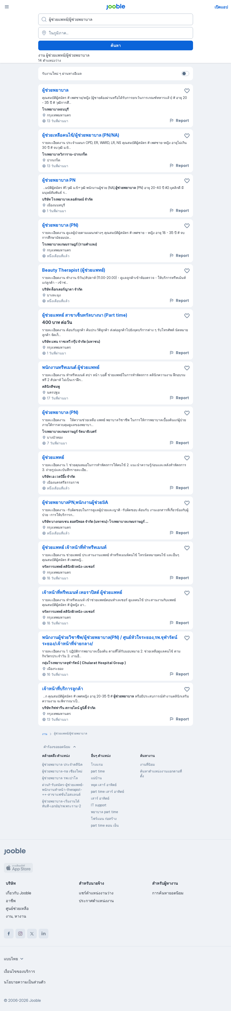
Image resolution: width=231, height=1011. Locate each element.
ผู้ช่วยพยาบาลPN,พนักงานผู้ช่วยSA (75, 502)
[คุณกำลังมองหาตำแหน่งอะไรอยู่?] (115, 19)
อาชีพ (11, 900)
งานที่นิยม (147, 764)
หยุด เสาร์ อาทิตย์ (104, 785)
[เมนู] (7, 7)
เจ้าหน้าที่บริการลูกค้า (62, 688)
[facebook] (9, 933)
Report (179, 120)
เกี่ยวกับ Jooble (18, 893)
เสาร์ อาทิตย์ (100, 798)
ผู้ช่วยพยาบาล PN (58, 180)
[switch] (185, 73)
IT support (98, 805)
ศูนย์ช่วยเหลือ (17, 908)
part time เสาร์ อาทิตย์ (107, 791)
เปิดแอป (221, 7)
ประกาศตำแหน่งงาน (96, 900)
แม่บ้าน (96, 778)
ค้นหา (116, 45)
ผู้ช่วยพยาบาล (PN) (60, 225)
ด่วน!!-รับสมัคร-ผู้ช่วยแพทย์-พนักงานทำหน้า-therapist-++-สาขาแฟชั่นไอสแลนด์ (63, 789)
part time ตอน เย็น (105, 825)
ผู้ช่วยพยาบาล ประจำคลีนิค (62, 764)
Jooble (35, 1000)
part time (98, 771)
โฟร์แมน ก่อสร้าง (104, 818)
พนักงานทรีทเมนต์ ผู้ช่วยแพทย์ (70, 367)
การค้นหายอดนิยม (168, 893)
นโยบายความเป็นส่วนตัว (24, 982)
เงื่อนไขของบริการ (19, 971)
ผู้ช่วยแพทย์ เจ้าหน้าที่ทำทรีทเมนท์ (74, 547)
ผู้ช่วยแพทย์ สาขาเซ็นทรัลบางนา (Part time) (84, 315)
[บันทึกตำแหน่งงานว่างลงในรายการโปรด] (187, 91)
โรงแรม (97, 764)
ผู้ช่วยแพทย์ (53, 457)
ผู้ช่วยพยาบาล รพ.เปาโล (60, 778)
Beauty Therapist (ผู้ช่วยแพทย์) (73, 270)
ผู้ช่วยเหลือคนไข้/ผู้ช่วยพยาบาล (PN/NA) (80, 135)
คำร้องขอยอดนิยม (60, 746)
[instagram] (20, 933)
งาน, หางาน (16, 916)
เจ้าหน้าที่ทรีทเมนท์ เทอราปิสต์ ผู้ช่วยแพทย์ (82, 592)
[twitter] (32, 933)
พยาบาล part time (104, 812)
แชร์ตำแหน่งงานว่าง (96, 893)
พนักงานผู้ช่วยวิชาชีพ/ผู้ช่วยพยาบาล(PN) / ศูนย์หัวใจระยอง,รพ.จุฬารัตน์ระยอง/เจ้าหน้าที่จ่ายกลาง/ (109, 640)
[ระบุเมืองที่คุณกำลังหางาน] (115, 33)
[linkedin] (43, 933)
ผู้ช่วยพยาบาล (55, 90)
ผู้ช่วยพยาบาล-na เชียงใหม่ (62, 771)
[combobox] (14, 959)
